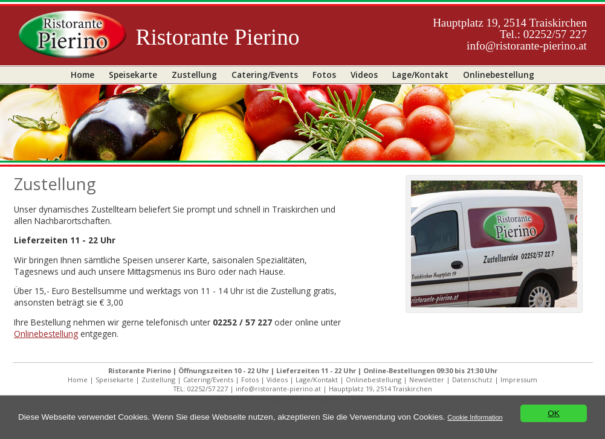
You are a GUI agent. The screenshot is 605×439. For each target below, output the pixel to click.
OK (554, 413)
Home (82, 74)
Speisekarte (133, 74)
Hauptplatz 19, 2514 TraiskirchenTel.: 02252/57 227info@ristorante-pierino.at (510, 34)
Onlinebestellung (498, 74)
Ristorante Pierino (217, 37)
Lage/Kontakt (420, 74)
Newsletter (426, 379)
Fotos (324, 74)
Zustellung (194, 74)
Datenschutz (472, 379)
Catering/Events (264, 74)
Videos (364, 74)
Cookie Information (474, 417)
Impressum (518, 379)
